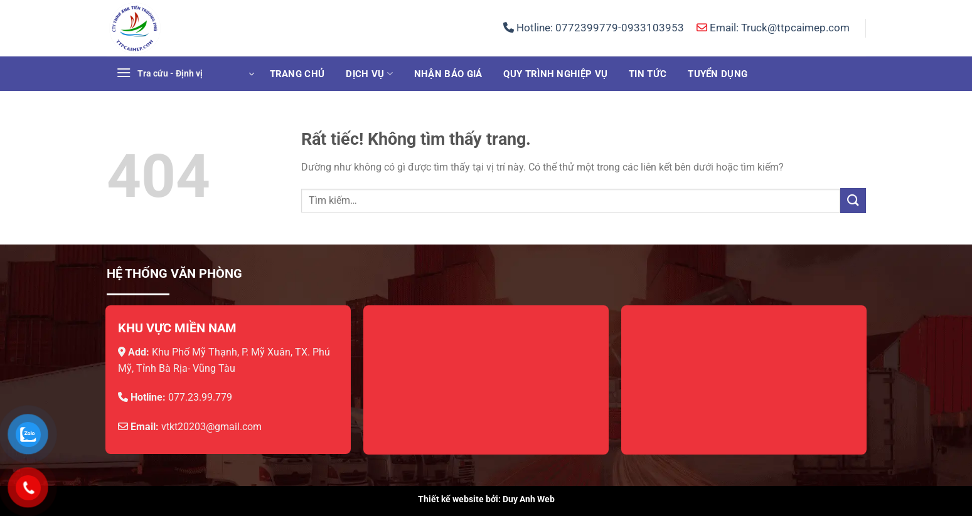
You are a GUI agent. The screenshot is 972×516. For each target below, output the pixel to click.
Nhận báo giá (448, 74)
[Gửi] (852, 200)
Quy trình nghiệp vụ (555, 74)
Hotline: (593, 27)
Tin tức (647, 74)
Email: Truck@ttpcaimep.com (773, 27)
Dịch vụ (369, 74)
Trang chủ (297, 74)
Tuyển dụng (717, 74)
